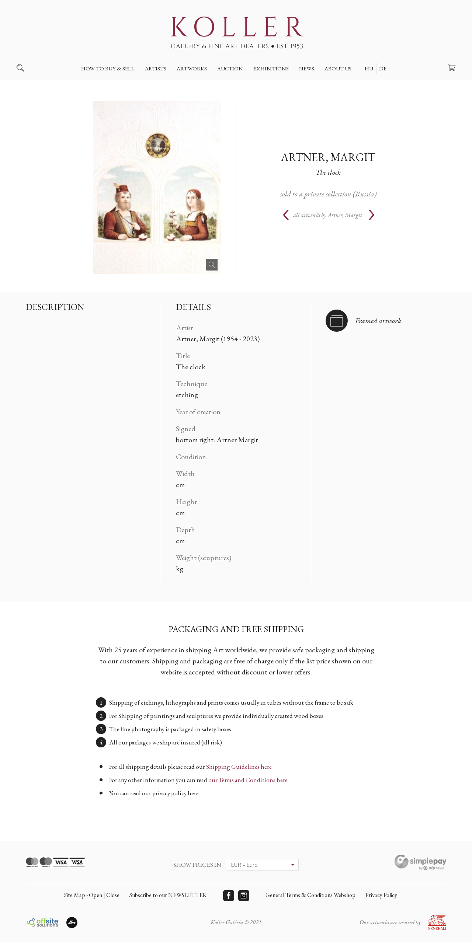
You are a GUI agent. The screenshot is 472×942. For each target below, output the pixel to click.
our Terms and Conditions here (248, 780)
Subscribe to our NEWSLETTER (167, 895)
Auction (230, 68)
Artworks (192, 68)
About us (337, 68)
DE (382, 68)
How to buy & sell (108, 68)
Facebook (228, 895)
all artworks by (327, 215)
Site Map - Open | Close (91, 895)
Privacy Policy (381, 895)
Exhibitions (271, 68)
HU (369, 68)
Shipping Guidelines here (239, 767)
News (306, 68)
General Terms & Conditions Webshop (310, 895)
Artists (155, 68)
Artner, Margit (328, 157)
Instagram (243, 895)
